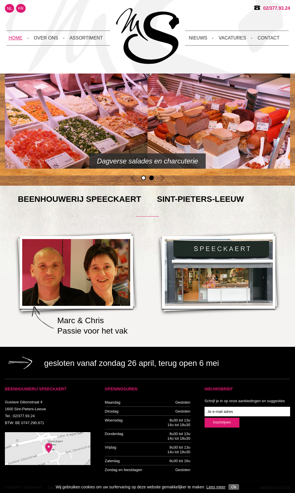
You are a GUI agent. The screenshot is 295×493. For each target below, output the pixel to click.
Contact (268, 37)
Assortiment (86, 37)
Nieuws (198, 37)
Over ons (46, 37)
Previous (133, 178)
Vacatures (232, 37)
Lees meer (215, 487)
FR (21, 8)
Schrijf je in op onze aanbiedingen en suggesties (245, 401)
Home (15, 37)
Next (162, 178)
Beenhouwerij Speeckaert (147, 36)
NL (9, 8)
